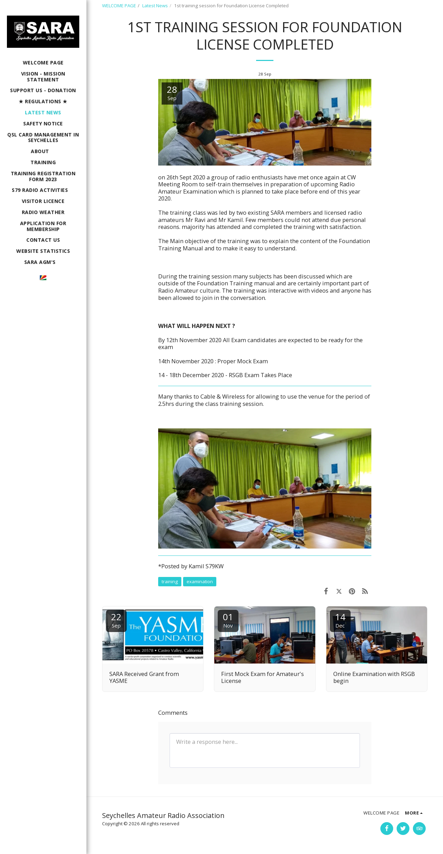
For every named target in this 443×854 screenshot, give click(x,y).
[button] (43, 151)
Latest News (155, 5)
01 (228, 620)
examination (200, 581)
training (170, 581)
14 (340, 620)
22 (116, 620)
